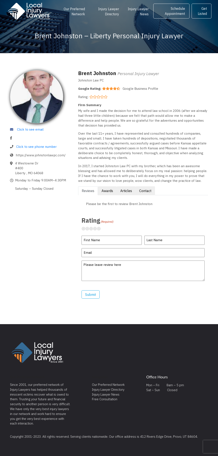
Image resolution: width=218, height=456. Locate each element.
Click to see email (30, 129)
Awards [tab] (107, 191)
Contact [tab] (145, 191)
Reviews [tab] (88, 191)
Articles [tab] (126, 191)
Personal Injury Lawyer (138, 73)
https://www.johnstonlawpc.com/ (41, 155)
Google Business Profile (140, 88)
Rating (97, 220)
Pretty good (96, 229)
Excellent (100, 229)
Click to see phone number (36, 146)
